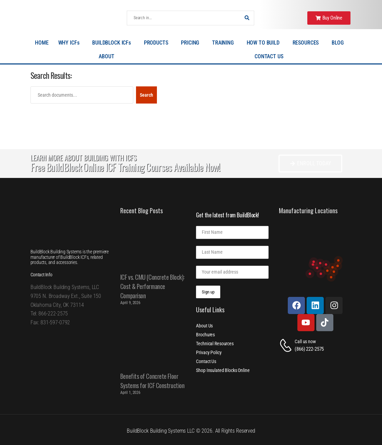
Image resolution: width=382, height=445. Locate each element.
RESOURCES (307, 42)
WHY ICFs (70, 42)
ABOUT (108, 56)
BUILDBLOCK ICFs (113, 42)
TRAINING (224, 42)
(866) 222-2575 (309, 349)
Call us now (305, 341)
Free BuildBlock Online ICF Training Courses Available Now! (125, 167)
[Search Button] (247, 18)
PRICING (191, 42)
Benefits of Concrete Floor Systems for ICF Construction (152, 381)
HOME (41, 42)
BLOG (339, 42)
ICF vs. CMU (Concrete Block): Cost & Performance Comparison (152, 286)
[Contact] (287, 345)
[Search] (183, 18)
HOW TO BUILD (265, 42)
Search (146, 95)
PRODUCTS (158, 42)
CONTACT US (269, 56)
